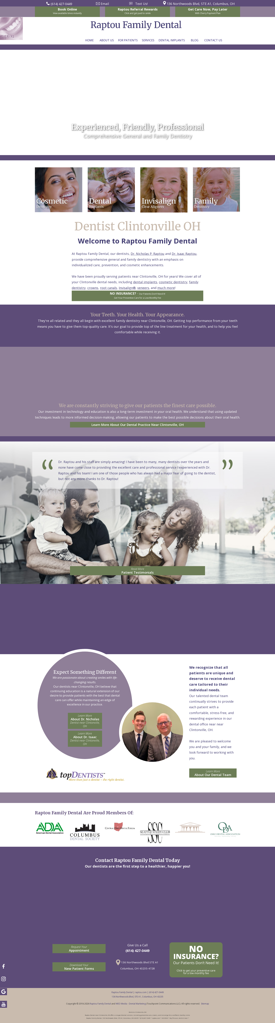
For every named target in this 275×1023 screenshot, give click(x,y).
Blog (194, 40)
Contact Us (213, 40)
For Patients (128, 40)
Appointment (79, 948)
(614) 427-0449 (137, 950)
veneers (143, 288)
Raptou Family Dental (100, 1003)
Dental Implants (172, 40)
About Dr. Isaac (85, 739)
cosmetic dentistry (173, 282)
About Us (107, 40)
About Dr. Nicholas (85, 721)
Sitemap (205, 1003)
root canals (108, 288)
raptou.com (141, 992)
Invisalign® (127, 288)
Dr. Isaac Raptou (184, 254)
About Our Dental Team (212, 773)
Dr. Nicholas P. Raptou (147, 254)
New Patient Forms (79, 967)
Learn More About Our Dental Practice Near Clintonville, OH (137, 425)
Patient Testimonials (137, 571)
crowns (92, 288)
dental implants (145, 282)
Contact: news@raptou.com (136, 141)
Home (89, 40)
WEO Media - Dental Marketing (131, 1003)
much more (166, 288)
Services (148, 40)
